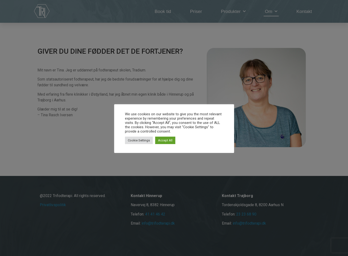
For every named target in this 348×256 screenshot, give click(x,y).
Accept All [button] (165, 140)
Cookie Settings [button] (139, 140)
